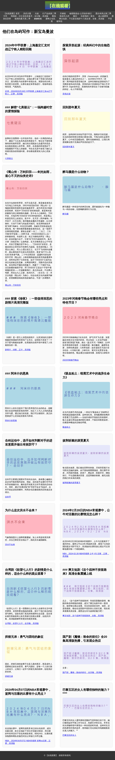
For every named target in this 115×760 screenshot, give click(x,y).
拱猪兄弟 (9, 676)
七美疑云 (9, 158)
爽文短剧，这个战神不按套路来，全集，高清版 (83, 616)
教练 (54, 16)
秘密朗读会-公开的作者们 (80, 13)
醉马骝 (65, 214)
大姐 (37, 13)
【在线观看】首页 (12, 13)
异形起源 (66, 94)
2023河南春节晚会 (71, 360)
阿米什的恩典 (11, 420)
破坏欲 (59, 21)
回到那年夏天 (68, 147)
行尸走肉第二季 (49, 13)
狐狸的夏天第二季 (22, 19)
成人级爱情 (103, 16)
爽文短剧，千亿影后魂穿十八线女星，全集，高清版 (81, 19)
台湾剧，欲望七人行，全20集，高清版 (22, 623)
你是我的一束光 (87, 16)
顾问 (75, 16)
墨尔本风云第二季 (103, 13)
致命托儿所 (64, 16)
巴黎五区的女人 (69, 735)
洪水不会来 (10, 544)
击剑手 (8, 497)
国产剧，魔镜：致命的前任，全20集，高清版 (82, 672)
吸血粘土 (66, 427)
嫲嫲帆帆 (38, 19)
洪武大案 (27, 13)
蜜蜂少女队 (50, 19)
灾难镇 (63, 13)
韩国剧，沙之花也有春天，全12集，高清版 (29, 16)
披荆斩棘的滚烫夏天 (71, 483)
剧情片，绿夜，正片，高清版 (18, 350)
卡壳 (5, 16)
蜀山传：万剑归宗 (13, 285)
